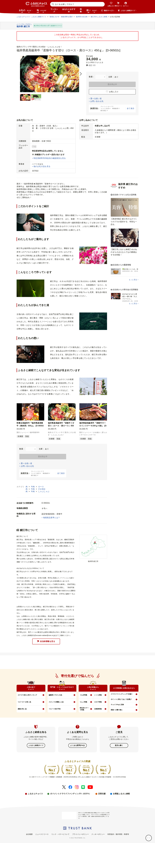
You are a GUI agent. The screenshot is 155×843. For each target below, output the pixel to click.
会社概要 (29, 834)
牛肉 (33, 487)
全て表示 (130, 108)
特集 (81, 10)
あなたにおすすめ (68, 10)
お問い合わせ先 (97, 101)
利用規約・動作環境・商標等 (118, 834)
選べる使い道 (96, 98)
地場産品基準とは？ (51, 518)
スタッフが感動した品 (56, 702)
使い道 (92, 11)
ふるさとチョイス (35, 794)
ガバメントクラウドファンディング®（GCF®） (70, 794)
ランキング (54, 10)
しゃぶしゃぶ (43, 491)
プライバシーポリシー (80, 834)
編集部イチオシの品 (55, 695)
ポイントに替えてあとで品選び (121, 699)
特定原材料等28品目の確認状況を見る (50, 158)
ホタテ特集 (98, 702)
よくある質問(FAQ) (77, 745)
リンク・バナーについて (60, 834)
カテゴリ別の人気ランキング (27, 695)
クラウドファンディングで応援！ (122, 694)
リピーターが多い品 (24, 702)
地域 (42, 11)
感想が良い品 (22, 709)
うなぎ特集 (83, 695)
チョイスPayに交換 (117, 704)
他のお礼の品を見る (42, 166)
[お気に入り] (148, 838)
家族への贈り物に (117, 710)
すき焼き (42, 489)
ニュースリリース (42, 834)
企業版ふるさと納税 (121, 794)
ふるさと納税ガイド (36, 745)
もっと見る (133, 280)
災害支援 (102, 794)
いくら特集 (98, 695)
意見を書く (119, 745)
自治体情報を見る (46, 641)
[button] (42, 405)
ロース (41, 487)
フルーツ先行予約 (55, 709)
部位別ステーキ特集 (84, 709)
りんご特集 (83, 702)
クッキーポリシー (98, 834)
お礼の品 (26, 11)
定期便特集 (98, 709)
